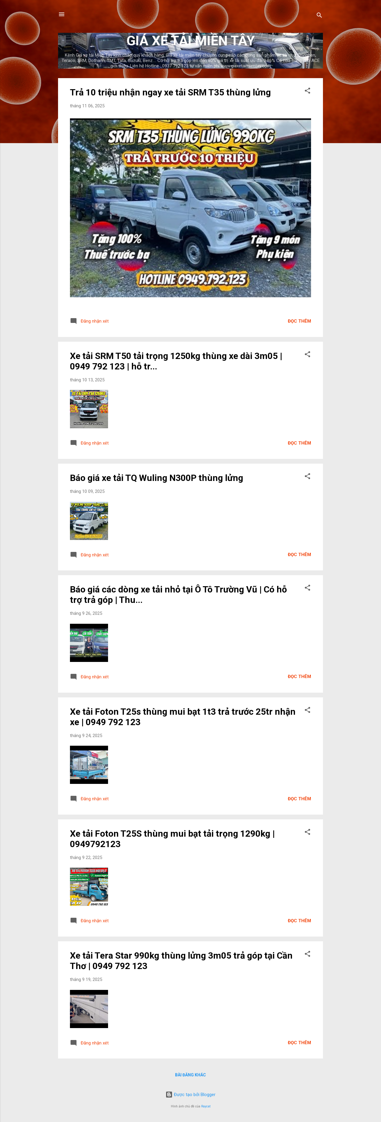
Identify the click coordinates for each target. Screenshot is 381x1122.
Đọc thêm (299, 321)
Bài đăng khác (190, 1075)
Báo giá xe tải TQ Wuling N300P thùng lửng (156, 478)
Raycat (205, 1106)
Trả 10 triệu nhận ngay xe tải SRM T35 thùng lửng (170, 92)
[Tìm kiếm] (319, 16)
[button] (307, 91)
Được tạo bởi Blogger (190, 1094)
